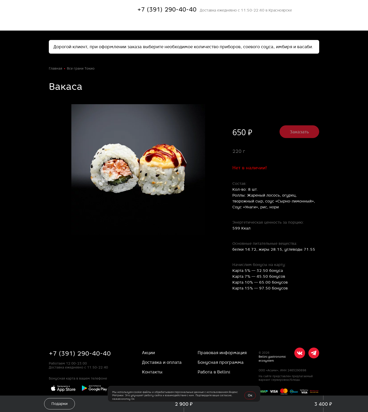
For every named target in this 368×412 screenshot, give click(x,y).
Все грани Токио (81, 68)
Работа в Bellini (214, 372)
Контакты (152, 372)
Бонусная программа (221, 362)
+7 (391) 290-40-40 (80, 353)
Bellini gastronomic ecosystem (272, 358)
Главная (55, 68)
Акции (148, 352)
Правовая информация (222, 352)
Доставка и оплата (162, 362)
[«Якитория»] (79, 9)
